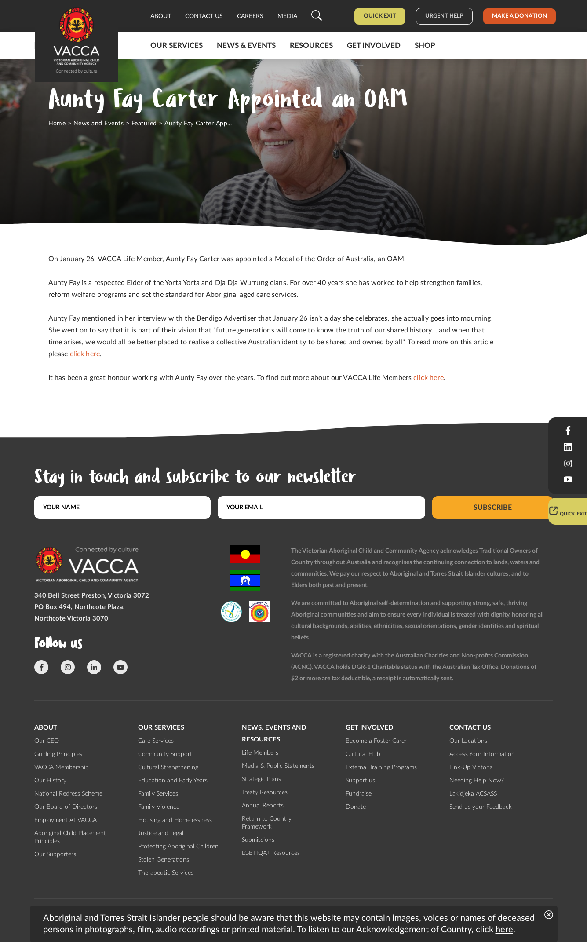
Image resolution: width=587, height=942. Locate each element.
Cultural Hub (363, 754)
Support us (360, 781)
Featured (144, 123)
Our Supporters (55, 854)
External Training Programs (381, 767)
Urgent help (444, 16)
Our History (50, 781)
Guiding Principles (58, 754)
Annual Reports (263, 806)
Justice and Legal (160, 833)
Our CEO (46, 741)
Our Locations (468, 741)
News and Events (98, 123)
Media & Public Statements (278, 766)
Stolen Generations (163, 860)
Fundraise (359, 794)
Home (57, 123)
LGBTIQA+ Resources (271, 853)
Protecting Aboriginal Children (178, 846)
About (160, 16)
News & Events (246, 45)
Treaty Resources (265, 792)
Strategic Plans (261, 779)
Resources (311, 45)
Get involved (374, 45)
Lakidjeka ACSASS (473, 794)
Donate (356, 807)
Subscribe (493, 507)
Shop (425, 45)
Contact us (204, 16)
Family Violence (158, 807)
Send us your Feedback (480, 807)
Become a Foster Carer (376, 741)
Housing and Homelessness (175, 820)
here (504, 929)
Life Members (260, 753)
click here (85, 354)
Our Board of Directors (65, 807)
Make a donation (519, 16)
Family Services (158, 794)
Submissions (258, 840)
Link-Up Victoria (471, 767)
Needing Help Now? (476, 781)
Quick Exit (380, 16)
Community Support (165, 754)
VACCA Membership (61, 767)
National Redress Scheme (68, 794)
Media (287, 16)
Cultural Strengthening (168, 767)
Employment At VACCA (65, 820)
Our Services (176, 45)
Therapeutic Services (165, 873)
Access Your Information (482, 754)
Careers (250, 16)
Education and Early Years (173, 781)
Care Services (156, 741)
